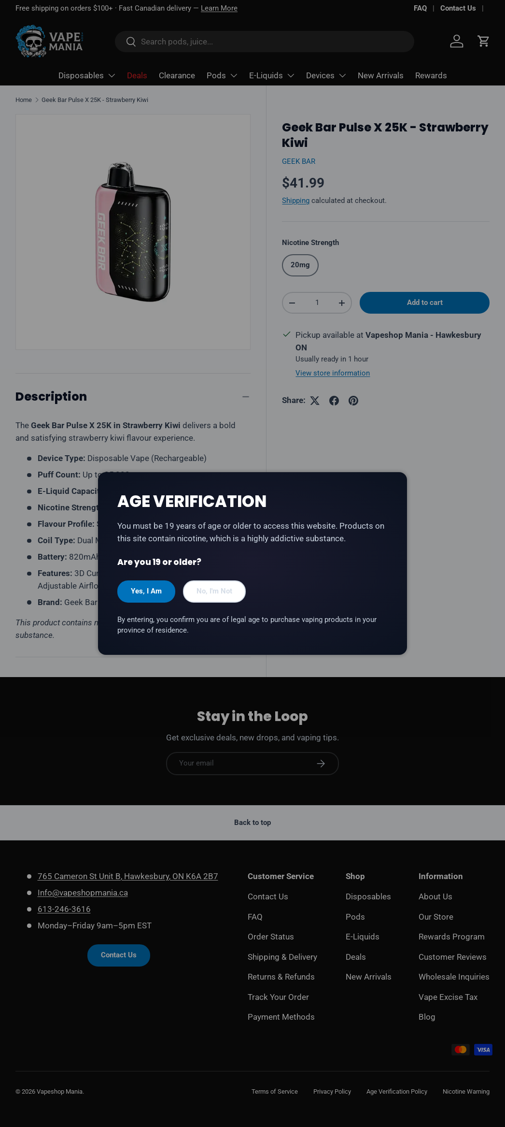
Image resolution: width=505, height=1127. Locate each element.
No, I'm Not (214, 591)
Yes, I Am (146, 591)
